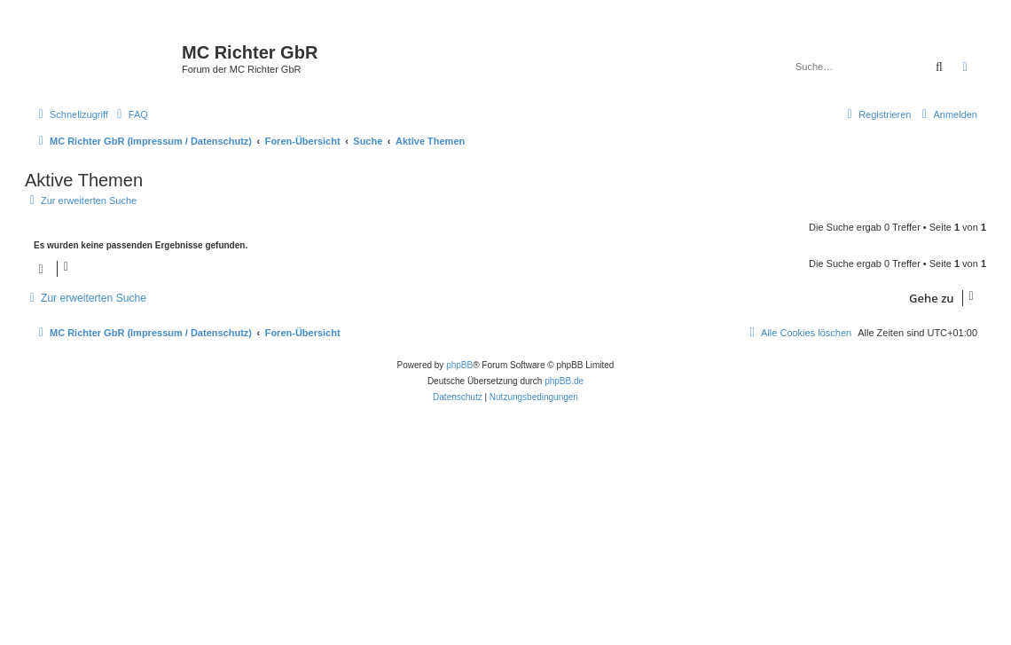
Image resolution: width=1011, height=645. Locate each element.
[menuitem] (130, 114)
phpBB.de (564, 381)
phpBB (459, 365)
